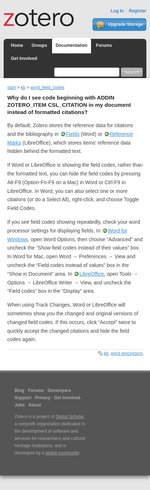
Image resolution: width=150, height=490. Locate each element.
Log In (117, 10)
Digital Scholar (70, 416)
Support (23, 397)
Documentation (71, 45)
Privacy (43, 397)
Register (137, 10)
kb (23, 87)
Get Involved (24, 58)
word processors (127, 353)
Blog (19, 390)
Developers (59, 390)
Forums (104, 45)
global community (62, 452)
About (34, 405)
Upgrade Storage (119, 24)
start (11, 87)
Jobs (20, 405)
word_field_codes (47, 87)
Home (17, 45)
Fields (72, 134)
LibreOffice (91, 274)
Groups (39, 45)
